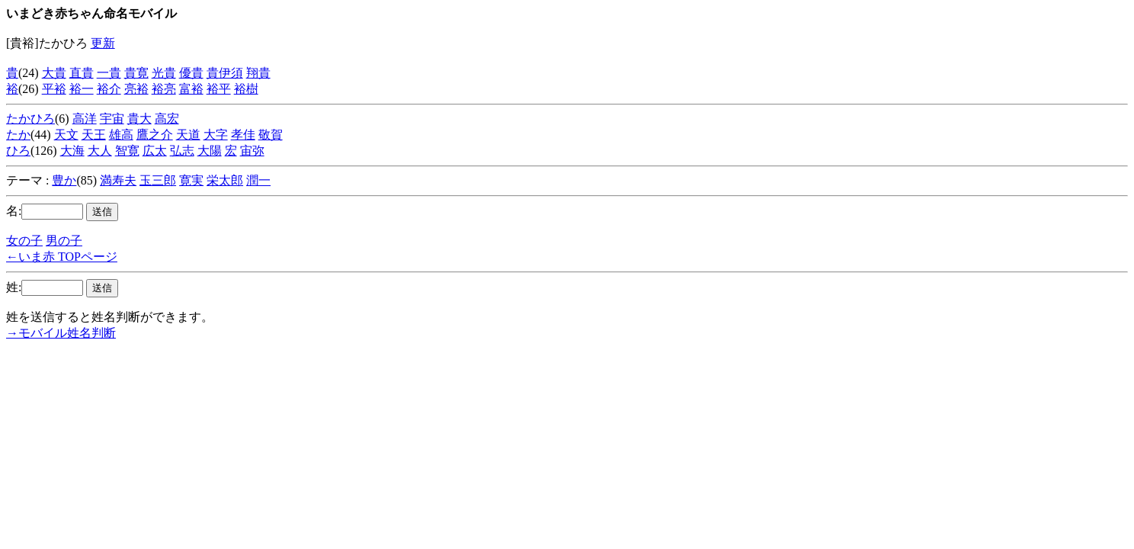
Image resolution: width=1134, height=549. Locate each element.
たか (18, 134)
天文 (66, 134)
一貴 (109, 72)
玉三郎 (157, 180)
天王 (94, 134)
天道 (188, 134)
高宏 (167, 118)
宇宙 (112, 118)
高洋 (84, 118)
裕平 (219, 88)
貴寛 (136, 72)
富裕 (191, 88)
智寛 (127, 150)
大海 (72, 150)
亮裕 (136, 88)
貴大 (139, 118)
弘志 (182, 150)
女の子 (24, 240)
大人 (100, 150)
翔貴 (258, 72)
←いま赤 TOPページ (61, 256)
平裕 (54, 88)
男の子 (64, 240)
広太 (155, 150)
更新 (103, 43)
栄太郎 (225, 180)
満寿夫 (118, 180)
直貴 (81, 72)
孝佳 (243, 134)
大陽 (209, 150)
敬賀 (270, 134)
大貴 (54, 72)
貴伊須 (225, 72)
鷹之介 (154, 134)
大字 (215, 134)
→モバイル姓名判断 (61, 332)
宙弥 (252, 150)
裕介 (109, 88)
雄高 (121, 134)
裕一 (81, 88)
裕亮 (164, 88)
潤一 (258, 180)
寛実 (191, 180)
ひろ (18, 150)
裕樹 (246, 88)
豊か (64, 180)
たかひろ (30, 118)
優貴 (191, 72)
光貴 (164, 72)
